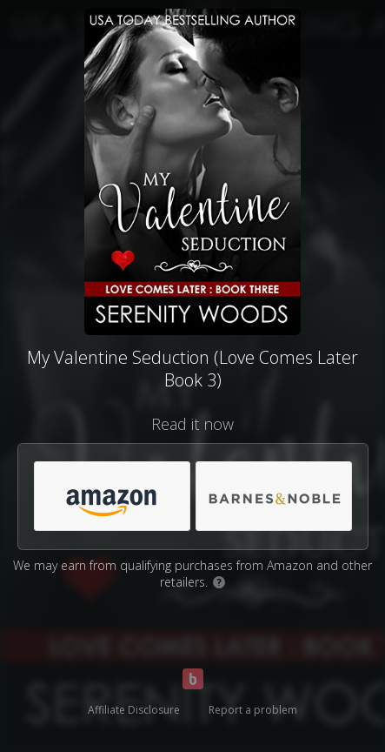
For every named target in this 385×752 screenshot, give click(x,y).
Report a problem (253, 709)
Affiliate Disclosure (134, 709)
